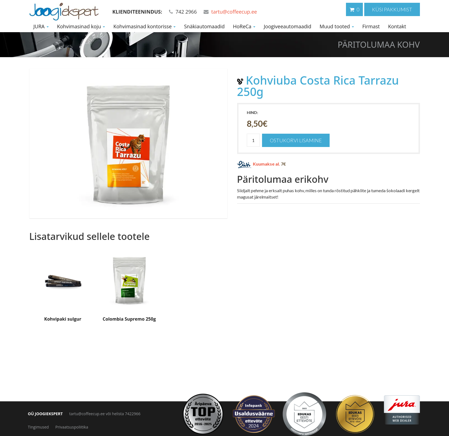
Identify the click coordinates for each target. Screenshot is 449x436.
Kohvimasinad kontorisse (144, 26)
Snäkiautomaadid (204, 26)
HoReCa (244, 26)
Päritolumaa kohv (379, 44)
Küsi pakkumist (392, 9)
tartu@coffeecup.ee (234, 11)
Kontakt (397, 26)
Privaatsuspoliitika (71, 427)
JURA (41, 26)
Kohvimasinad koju (81, 26)
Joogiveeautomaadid (287, 26)
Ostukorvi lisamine (296, 140)
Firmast (371, 26)
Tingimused (38, 427)
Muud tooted (337, 26)
